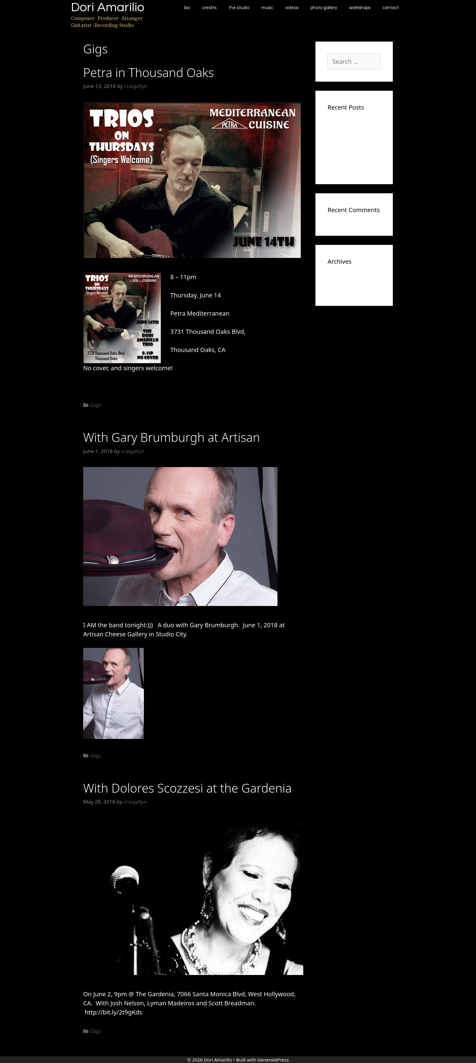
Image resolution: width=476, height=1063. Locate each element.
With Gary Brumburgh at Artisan (171, 437)
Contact (390, 7)
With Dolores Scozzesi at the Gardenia (187, 788)
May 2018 (339, 288)
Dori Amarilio (107, 7)
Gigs (95, 404)
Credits (209, 7)
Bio (187, 7)
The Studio (239, 7)
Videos (291, 7)
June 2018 (340, 279)
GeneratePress (273, 1060)
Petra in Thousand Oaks (148, 72)
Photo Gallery (324, 7)
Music (267, 7)
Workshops (359, 7)
